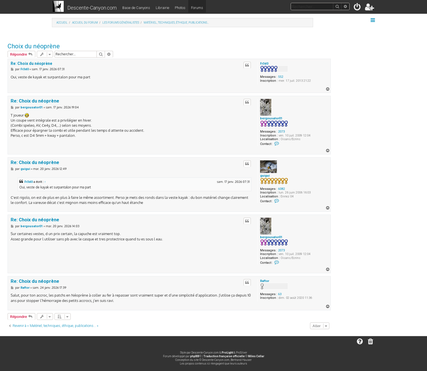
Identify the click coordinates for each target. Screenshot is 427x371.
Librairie (162, 8)
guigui (265, 175)
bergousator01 (271, 118)
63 (279, 294)
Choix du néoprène (34, 46)
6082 (281, 189)
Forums (197, 8)
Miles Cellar (256, 356)
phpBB (194, 356)
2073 (281, 131)
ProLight (227, 352)
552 (280, 77)
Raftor (264, 281)
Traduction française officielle (224, 356)
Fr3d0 (264, 63)
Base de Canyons (136, 8)
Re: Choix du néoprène (31, 63)
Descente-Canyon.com (92, 8)
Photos (180, 8)
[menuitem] (357, 8)
